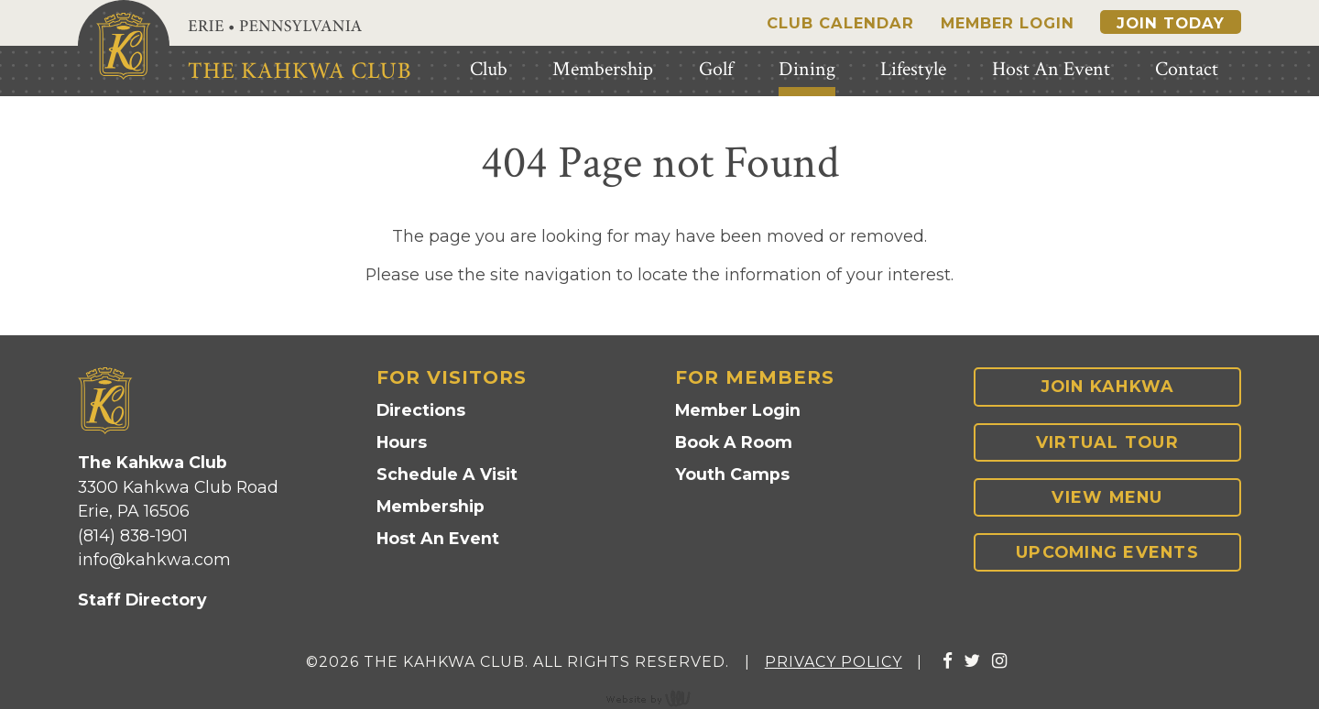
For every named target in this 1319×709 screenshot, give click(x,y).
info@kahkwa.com (154, 559)
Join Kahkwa (1108, 386)
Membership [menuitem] (602, 69)
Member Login (1007, 23)
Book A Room (733, 442)
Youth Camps (732, 474)
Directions (420, 410)
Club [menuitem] (488, 69)
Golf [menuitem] (716, 69)
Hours (401, 442)
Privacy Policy (833, 662)
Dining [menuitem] (807, 69)
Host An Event (437, 538)
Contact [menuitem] (1186, 69)
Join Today (1171, 23)
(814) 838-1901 (133, 535)
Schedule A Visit (447, 474)
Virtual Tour (1107, 442)
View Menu (1107, 497)
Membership (430, 506)
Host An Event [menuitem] (1051, 69)
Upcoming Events (1107, 552)
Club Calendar (840, 23)
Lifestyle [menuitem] (913, 69)
